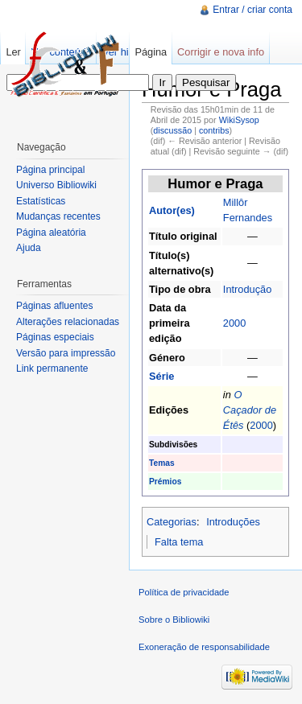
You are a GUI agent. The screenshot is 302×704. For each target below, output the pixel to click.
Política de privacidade (184, 592)
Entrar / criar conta (252, 9)
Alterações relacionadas (67, 321)
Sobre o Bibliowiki (174, 619)
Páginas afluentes (54, 305)
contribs (214, 130)
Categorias (172, 522)
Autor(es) (172, 210)
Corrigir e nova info (220, 52)
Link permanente (52, 368)
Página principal (50, 169)
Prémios (165, 481)
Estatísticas (40, 201)
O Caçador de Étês (249, 410)
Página (150, 52)
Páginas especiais (55, 337)
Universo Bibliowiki (56, 185)
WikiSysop (239, 120)
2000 (234, 323)
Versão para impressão (65, 353)
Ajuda (28, 247)
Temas (162, 463)
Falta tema (179, 542)
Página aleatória (51, 232)
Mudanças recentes (58, 216)
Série (161, 376)
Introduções (233, 522)
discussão (172, 130)
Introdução (247, 289)
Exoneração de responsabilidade (204, 647)
